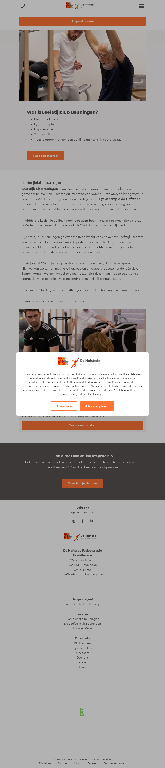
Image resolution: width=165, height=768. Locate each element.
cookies (127, 378)
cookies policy (71, 386)
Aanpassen (64, 406)
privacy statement (79, 394)
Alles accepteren (97, 406)
